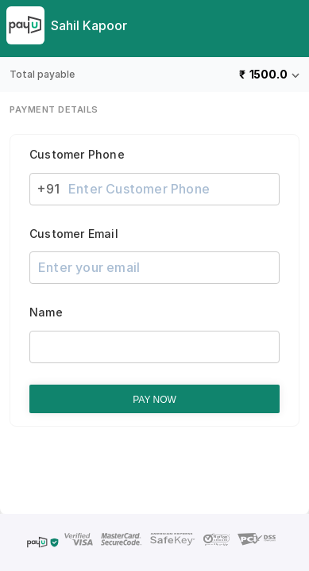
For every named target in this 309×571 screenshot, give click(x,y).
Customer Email (73, 234)
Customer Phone (77, 154)
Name (46, 312)
